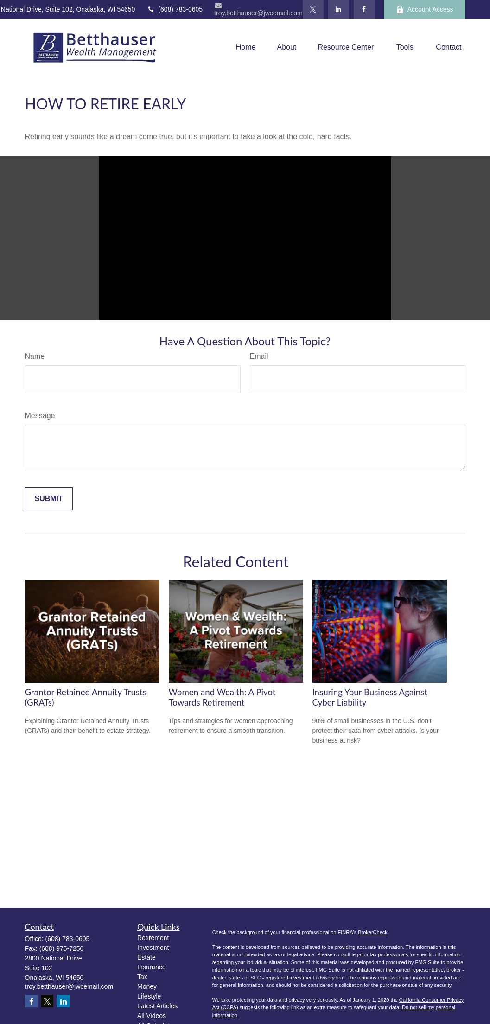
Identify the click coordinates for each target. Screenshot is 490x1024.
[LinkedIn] (338, 9)
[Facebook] (364, 9)
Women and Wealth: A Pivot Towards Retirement (222, 697)
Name (35, 356)
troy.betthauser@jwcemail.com (258, 9)
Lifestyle (149, 996)
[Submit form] (49, 498)
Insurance (151, 967)
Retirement (153, 937)
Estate (146, 957)
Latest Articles (157, 1006)
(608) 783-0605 (174, 9)
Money (147, 986)
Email (259, 356)
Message (40, 416)
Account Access (424, 9)
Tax (142, 976)
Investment (153, 947)
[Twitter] (313, 9)
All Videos (151, 1015)
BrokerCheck (373, 932)
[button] (246, 47)
